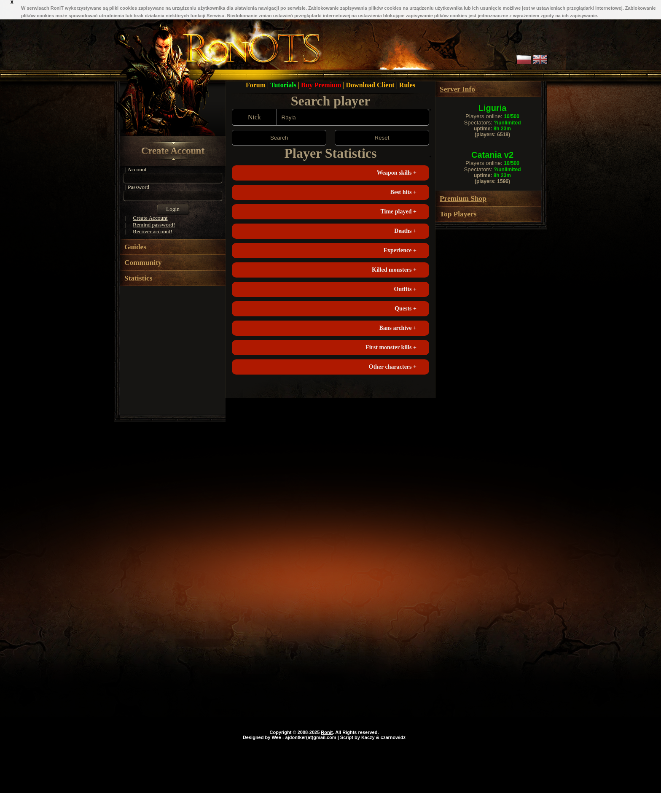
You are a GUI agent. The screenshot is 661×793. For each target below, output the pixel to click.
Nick (254, 117)
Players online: (492, 116)
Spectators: (492, 122)
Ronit (327, 732)
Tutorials (284, 85)
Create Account (172, 151)
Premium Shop (463, 198)
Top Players (458, 214)
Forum (256, 85)
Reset (382, 138)
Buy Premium (322, 85)
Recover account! (152, 231)
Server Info (457, 89)
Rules (407, 85)
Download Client (371, 85)
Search (279, 138)
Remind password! (154, 224)
